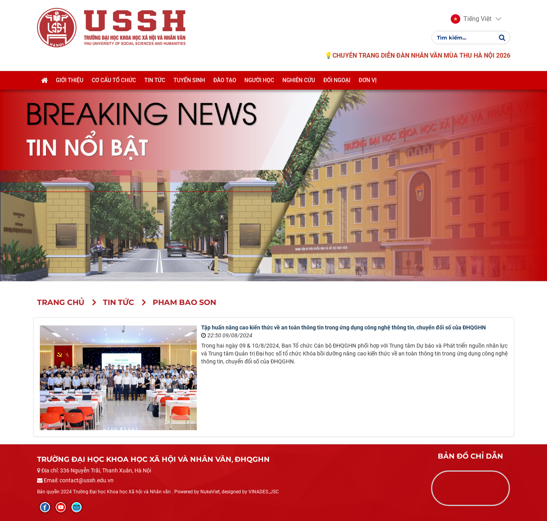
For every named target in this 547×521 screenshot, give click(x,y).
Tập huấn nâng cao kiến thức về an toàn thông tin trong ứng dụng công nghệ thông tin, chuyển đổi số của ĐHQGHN (343, 327)
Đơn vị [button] (368, 80)
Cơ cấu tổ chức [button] (113, 80)
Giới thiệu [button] (70, 80)
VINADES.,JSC (263, 492)
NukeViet (210, 492)
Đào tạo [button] (224, 80)
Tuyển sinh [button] (189, 80)
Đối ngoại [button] (337, 80)
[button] (471, 19)
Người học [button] (259, 80)
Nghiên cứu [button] (298, 80)
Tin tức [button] (154, 80)
